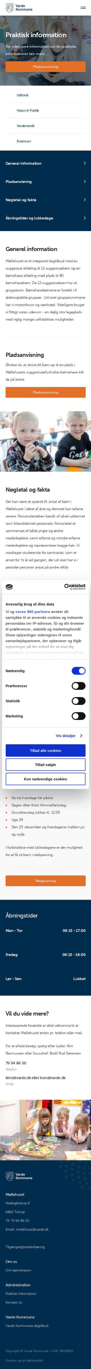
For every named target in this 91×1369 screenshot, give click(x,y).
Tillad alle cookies (45, 750)
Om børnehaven (18, 1270)
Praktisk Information (21, 1294)
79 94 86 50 (16, 1063)
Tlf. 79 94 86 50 (17, 1221)
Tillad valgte (45, 765)
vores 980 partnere (33, 612)
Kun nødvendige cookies (45, 779)
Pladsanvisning (45, 66)
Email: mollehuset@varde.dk (27, 1229)
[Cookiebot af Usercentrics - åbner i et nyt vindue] (64, 587)
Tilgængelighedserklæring (25, 1247)
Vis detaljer (66, 736)
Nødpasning (45, 881)
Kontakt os (14, 1302)
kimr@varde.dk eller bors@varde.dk (36, 1077)
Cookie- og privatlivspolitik (24, 1360)
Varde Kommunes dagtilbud (27, 1326)
